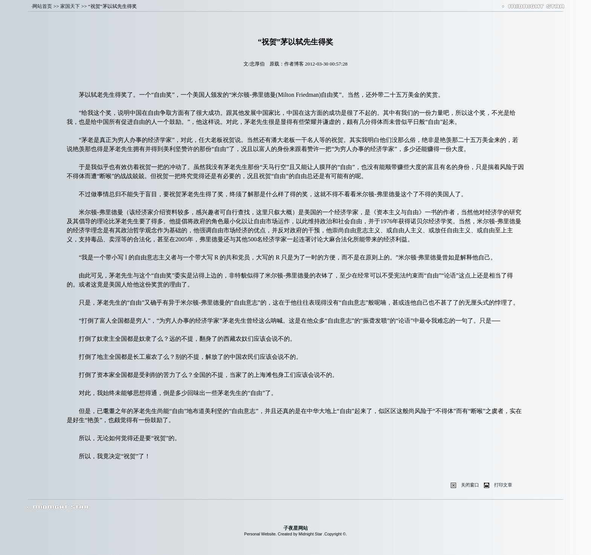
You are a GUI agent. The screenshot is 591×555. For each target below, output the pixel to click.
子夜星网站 (295, 528)
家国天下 (70, 6)
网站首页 (42, 6)
